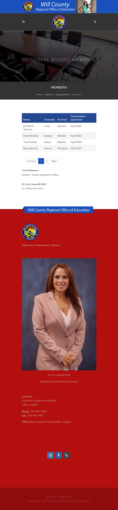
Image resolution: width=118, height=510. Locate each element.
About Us (49, 94)
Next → (56, 161)
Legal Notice (65, 496)
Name (26, 119)
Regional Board (63, 94)
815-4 (34, 411)
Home (39, 94)
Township (49, 119)
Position (62, 119)
